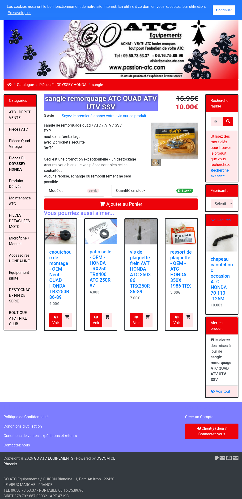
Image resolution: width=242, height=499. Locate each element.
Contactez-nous (17, 445)
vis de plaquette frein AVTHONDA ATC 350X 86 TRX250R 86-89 (140, 271)
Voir (55, 320)
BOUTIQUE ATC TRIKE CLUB (18, 318)
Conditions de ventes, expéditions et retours (40, 435)
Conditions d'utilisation (23, 426)
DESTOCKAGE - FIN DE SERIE (19, 295)
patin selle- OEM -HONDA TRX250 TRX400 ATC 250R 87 (100, 269)
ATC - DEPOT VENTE (20, 115)
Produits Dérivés (16, 184)
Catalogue (25, 84)
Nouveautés (221, 220)
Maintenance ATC (20, 201)
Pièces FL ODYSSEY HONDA (63, 84)
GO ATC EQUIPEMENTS (53, 458)
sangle (97, 84)
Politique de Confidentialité (26, 417)
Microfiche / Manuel (19, 241)
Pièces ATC (18, 129)
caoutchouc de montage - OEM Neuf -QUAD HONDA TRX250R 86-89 (60, 274)
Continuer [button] (224, 10)
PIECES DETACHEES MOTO (19, 221)
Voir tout (220, 391)
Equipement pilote (19, 275)
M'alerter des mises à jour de (221, 360)
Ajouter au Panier (121, 204)
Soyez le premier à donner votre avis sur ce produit (104, 116)
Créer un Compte (199, 417)
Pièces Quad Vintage (19, 144)
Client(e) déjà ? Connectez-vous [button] (212, 431)
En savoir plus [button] (19, 13)
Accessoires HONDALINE (19, 258)
